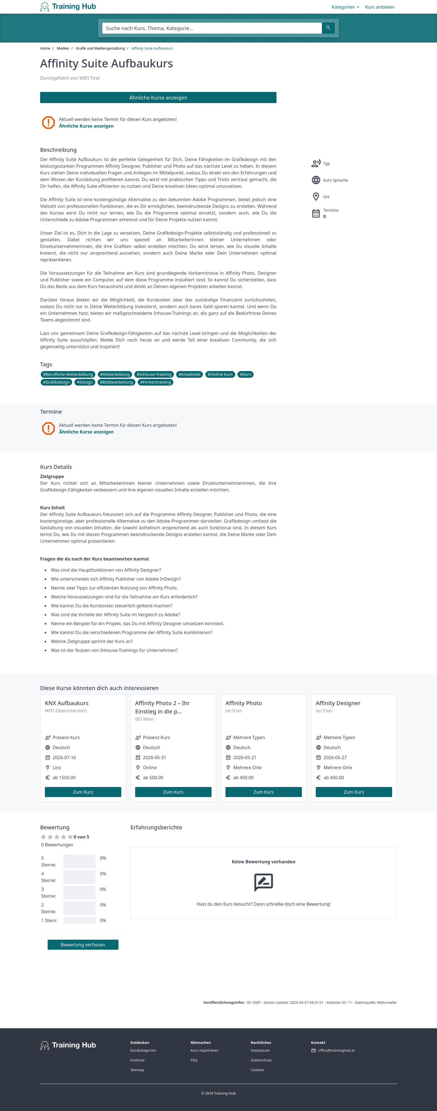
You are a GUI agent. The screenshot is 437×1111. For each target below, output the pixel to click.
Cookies (257, 1069)
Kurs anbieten (379, 7)
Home (45, 48)
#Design (85, 382)
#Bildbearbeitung (116, 382)
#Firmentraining (155, 382)
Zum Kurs (83, 792)
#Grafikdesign (56, 382)
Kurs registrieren (205, 1050)
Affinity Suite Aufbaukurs (152, 48)
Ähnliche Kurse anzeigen (86, 126)
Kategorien (346, 7)
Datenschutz (261, 1060)
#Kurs (245, 374)
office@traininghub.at (336, 1050)
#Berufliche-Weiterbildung (68, 374)
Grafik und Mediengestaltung (100, 48)
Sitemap (137, 1069)
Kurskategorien (143, 1050)
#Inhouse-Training (154, 374)
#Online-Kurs (220, 374)
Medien (63, 48)
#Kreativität (189, 374)
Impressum (260, 1050)
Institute (137, 1060)
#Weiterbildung (115, 374)
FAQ (194, 1060)
